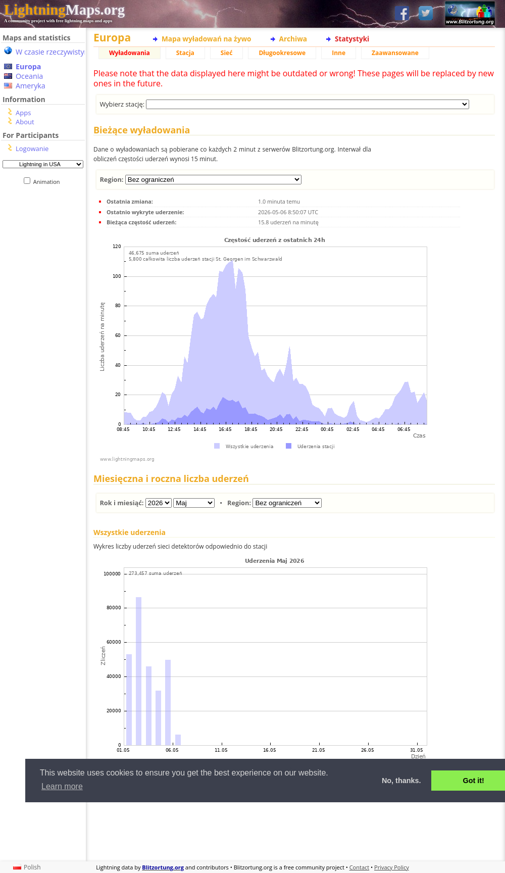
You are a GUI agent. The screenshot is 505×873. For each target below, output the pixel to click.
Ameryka (30, 85)
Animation (48, 181)
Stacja (185, 52)
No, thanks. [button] (401, 781)
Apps (23, 112)
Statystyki (352, 38)
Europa (28, 66)
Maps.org (64, 10)
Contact (359, 867)
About (25, 121)
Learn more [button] (62, 786)
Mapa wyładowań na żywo (206, 38)
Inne (338, 52)
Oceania (29, 76)
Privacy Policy (391, 867)
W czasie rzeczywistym (53, 52)
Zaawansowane (395, 52)
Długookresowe (282, 52)
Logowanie (32, 148)
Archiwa (293, 38)
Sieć (227, 52)
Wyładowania (129, 52)
